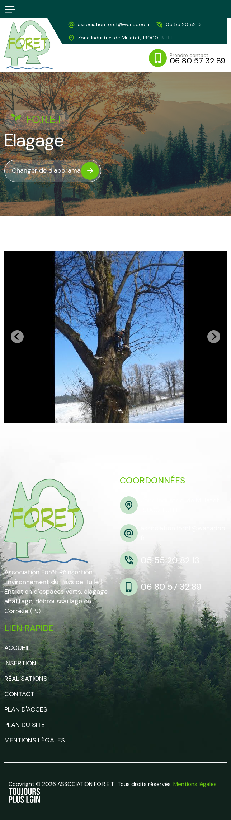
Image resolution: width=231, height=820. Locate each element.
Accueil (17, 647)
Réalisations (25, 678)
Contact (19, 694)
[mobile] (188, 58)
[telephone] (179, 24)
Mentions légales (34, 740)
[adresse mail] (109, 24)
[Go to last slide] (17, 336)
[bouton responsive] (10, 9)
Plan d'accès (25, 709)
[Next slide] (213, 336)
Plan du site (24, 724)
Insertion (20, 663)
